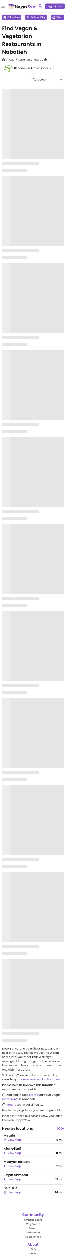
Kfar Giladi (12, 1148)
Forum (33, 1228)
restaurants (10, 1099)
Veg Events (33, 1224)
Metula (9, 1135)
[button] (58, 1128)
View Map (12, 1140)
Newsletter (33, 1232)
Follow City (36, 17)
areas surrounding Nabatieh (40, 1079)
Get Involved (33, 1236)
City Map (11, 17)
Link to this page (13, 1110)
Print (57, 17)
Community (33, 1214)
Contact (33, 1253)
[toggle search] (40, 6)
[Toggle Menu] (3, 6)
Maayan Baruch (17, 1162)
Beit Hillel (11, 1188)
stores (33, 1095)
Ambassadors (33, 1220)
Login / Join (54, 6)
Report (11, 1105)
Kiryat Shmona (16, 1175)
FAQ (33, 1249)
